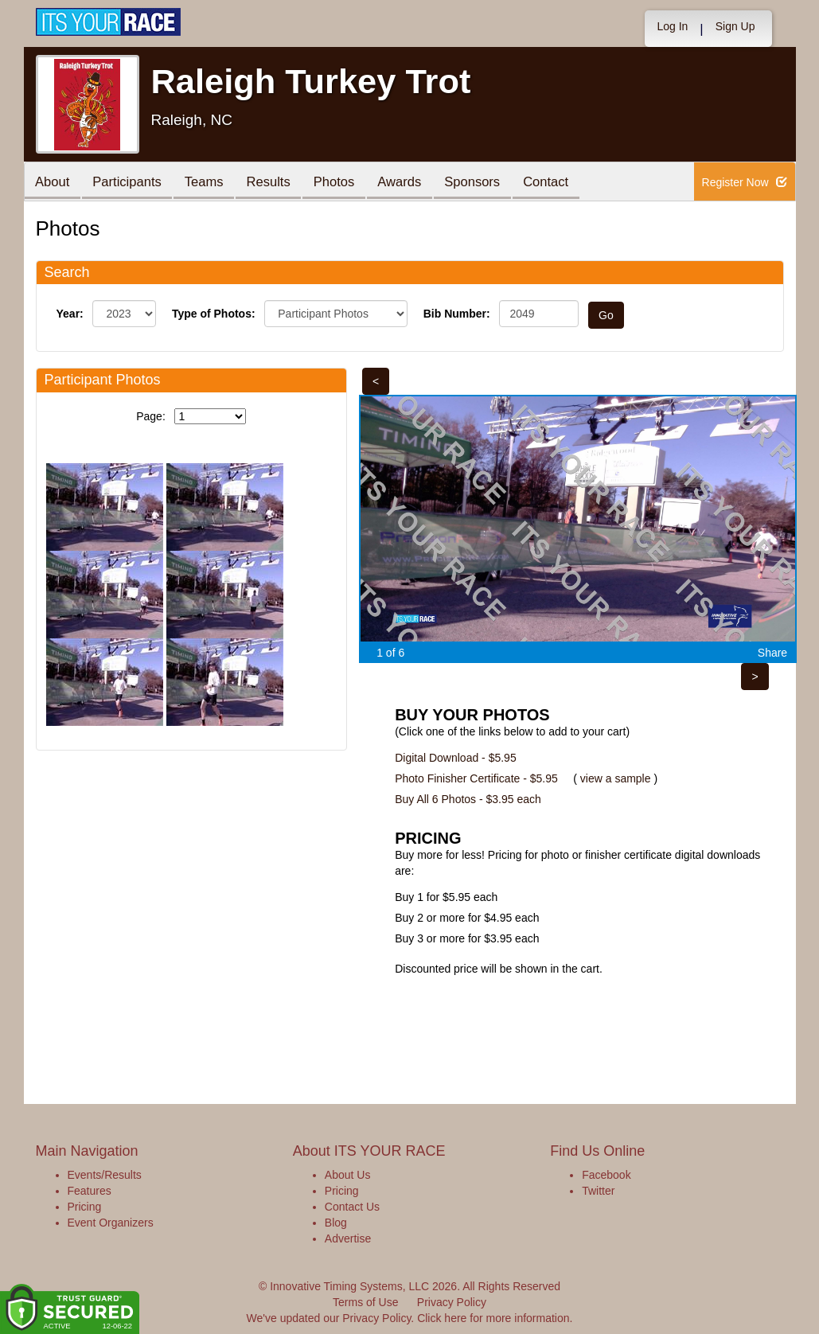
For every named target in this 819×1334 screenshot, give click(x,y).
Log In (672, 26)
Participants (131, 182)
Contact (568, 182)
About (54, 182)
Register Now (744, 182)
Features (89, 1190)
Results (278, 182)
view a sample (615, 778)
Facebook (606, 1174)
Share (772, 652)
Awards (416, 182)
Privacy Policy (451, 1302)
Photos (347, 182)
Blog (336, 1222)
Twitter (598, 1190)
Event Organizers (111, 1222)
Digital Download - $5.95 (456, 757)
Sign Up (735, 26)
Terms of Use (365, 1302)
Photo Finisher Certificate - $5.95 (476, 778)
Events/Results (105, 1174)
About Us (348, 1174)
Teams (211, 182)
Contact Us (352, 1206)
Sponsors (491, 182)
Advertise (348, 1238)
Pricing (85, 1206)
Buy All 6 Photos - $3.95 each (468, 799)
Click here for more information (493, 1318)
